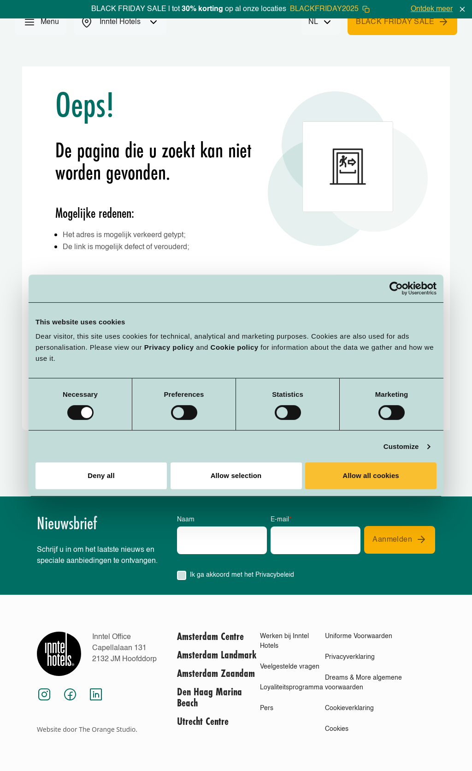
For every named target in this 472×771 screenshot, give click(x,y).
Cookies (336, 729)
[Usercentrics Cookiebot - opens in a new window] (396, 288)
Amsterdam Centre (210, 637)
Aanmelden (399, 539)
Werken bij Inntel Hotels (284, 641)
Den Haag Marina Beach (209, 698)
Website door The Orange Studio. (87, 729)
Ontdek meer (432, 9)
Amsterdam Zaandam (216, 674)
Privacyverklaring (350, 657)
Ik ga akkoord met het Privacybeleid (242, 575)
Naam (186, 519)
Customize (401, 446)
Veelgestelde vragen (289, 666)
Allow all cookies (370, 475)
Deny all (101, 475)
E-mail (281, 519)
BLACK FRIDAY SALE (402, 21)
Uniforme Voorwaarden (358, 636)
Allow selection (236, 475)
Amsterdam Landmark (216, 655)
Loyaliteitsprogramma (291, 687)
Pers (266, 708)
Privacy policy (169, 347)
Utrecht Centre (203, 722)
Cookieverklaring (349, 708)
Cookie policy (235, 347)
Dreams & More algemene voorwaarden (363, 683)
